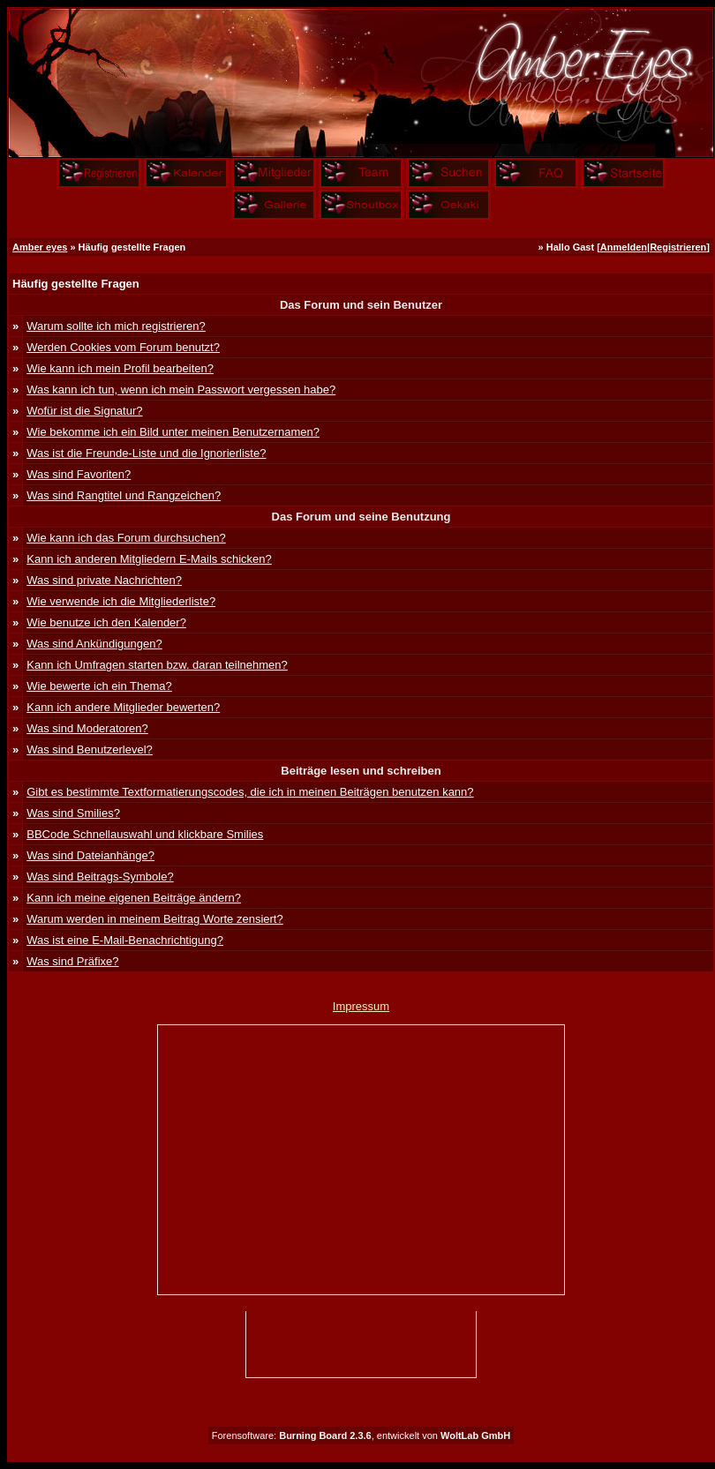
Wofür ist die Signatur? (84, 410)
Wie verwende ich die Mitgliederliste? (120, 601)
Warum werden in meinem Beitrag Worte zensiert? (154, 919)
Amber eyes (39, 247)
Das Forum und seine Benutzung (361, 516)
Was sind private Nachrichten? (104, 580)
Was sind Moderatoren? (87, 728)
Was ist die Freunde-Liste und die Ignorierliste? (146, 453)
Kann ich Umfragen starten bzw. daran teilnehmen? (157, 664)
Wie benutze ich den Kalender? (106, 622)
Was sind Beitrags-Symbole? (99, 876)
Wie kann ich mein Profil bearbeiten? (120, 368)
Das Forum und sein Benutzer (361, 304)
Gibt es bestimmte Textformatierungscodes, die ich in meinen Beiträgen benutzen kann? (249, 791)
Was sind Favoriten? (78, 474)
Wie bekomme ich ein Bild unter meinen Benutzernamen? (173, 431)
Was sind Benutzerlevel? (89, 749)
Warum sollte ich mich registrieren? (116, 326)
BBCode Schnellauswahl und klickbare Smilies (144, 834)
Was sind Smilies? (73, 813)
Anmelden (623, 247)
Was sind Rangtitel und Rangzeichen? (123, 495)
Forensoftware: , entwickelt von (361, 1435)
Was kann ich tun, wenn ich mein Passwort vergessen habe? (180, 389)
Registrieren (678, 247)
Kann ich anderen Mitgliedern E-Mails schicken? (148, 559)
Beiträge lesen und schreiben (360, 770)
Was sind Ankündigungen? (94, 643)
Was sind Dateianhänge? (90, 855)
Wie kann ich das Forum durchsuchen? (125, 537)
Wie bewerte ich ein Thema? (99, 686)
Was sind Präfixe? (72, 961)
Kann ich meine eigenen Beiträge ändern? (133, 897)
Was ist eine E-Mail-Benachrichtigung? (124, 940)
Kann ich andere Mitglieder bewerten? (123, 707)
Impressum (361, 1006)
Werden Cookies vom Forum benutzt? (123, 347)
